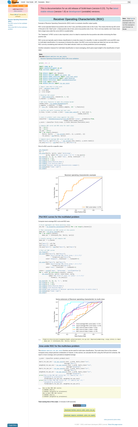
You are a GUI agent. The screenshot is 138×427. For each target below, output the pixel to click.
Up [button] (18, 6)
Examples (41, 2)
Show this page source (115, 424)
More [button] (47, 2)
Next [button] (24, 6)
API (36, 2)
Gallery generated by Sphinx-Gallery (112, 419)
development (75, 11)
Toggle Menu (13, 425)
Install (23, 2)
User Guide (29, 2)
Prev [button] (11, 6)
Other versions (18, 11)
